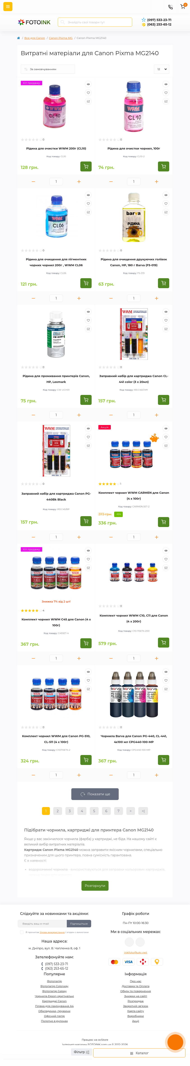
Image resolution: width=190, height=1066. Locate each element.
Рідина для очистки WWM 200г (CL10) (56, 148)
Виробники (135, 1016)
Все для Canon (34, 38)
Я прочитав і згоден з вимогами (57, 932)
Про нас (135, 981)
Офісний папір (54, 1016)
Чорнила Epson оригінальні (54, 996)
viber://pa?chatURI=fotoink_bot (129, 942)
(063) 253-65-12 (159, 24)
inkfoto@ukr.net (135, 952)
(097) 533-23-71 (159, 20)
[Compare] (88, 101)
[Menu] (7, 6)
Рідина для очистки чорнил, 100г (134, 148)
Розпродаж (135, 1001)
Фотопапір (54, 981)
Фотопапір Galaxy (54, 991)
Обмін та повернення (135, 991)
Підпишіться (79, 923)
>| (143, 811)
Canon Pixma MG (60, 38)
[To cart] (86, 166)
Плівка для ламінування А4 (54, 1006)
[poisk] (157, 6)
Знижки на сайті (135, 996)
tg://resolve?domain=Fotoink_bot (140, 942)
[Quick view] (88, 84)
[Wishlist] (88, 92)
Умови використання (52, 932)
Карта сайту (135, 1011)
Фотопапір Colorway (54, 986)
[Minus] (33, 181)
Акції (135, 1021)
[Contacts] (170, 6)
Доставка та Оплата (135, 986)
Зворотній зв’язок (135, 1006)
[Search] (63, 22)
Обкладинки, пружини (54, 1011)
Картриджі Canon (54, 1001)
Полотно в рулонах (54, 1021)
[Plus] (79, 181)
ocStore (103, 1039)
